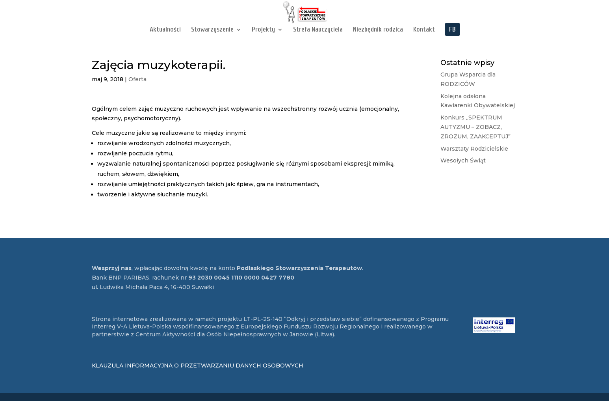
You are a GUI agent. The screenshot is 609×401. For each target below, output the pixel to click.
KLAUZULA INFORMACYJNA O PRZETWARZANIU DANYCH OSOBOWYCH (197, 365)
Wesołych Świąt (463, 160)
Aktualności (165, 30)
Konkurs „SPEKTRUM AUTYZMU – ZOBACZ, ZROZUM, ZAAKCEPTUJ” (475, 127)
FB (452, 30)
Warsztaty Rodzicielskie (474, 148)
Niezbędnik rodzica (378, 30)
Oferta (137, 79)
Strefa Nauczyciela (318, 30)
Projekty (263, 30)
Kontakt (424, 30)
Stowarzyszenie (212, 30)
